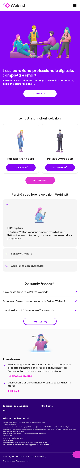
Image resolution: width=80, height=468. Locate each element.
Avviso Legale (8, 457)
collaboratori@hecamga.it (14, 438)
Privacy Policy (40, 457)
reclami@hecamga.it (40, 442)
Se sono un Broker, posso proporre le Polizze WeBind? (34, 301)
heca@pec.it (9, 440)
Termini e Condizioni (24, 457)
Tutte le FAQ (40, 321)
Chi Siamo (47, 405)
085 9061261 (8, 436)
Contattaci (40, 93)
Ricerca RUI (20, 431)
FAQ (5, 410)
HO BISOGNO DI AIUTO (20, 376)
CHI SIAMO (13, 391)
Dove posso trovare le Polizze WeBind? (25, 292)
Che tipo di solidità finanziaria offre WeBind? (28, 310)
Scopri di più (20, 167)
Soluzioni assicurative (16, 405)
